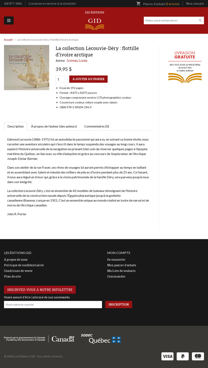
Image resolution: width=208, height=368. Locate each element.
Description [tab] (15, 126)
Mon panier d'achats (121, 265)
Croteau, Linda (77, 60)
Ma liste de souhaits (121, 271)
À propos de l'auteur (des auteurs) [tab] (54, 126)
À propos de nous (16, 259)
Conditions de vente (18, 271)
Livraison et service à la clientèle (52, 3)
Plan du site (12, 276)
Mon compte (195, 3)
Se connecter (116, 259)
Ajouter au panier (88, 79)
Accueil (8, 39)
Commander (116, 276)
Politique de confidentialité (24, 265)
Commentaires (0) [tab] (96, 126)
